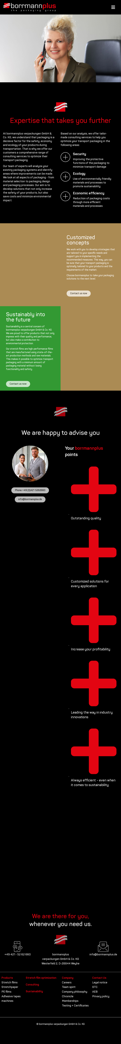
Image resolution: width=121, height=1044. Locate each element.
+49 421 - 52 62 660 (18, 954)
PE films (6, 991)
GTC (95, 987)
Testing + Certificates (75, 1005)
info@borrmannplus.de (103, 954)
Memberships (70, 1001)
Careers (66, 982)
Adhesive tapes (11, 996)
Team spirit (68, 987)
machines (7, 1001)
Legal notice (99, 982)
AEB (95, 991)
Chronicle (67, 996)
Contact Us (99, 978)
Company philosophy (74, 991)
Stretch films (9, 982)
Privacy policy (100, 996)
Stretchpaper (10, 987)
